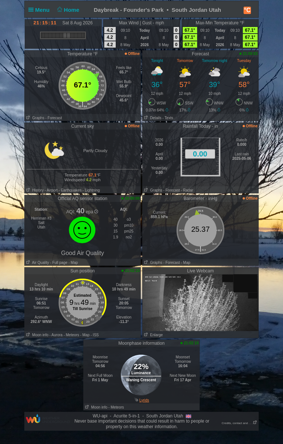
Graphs (34, 118)
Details (152, 118)
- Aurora (56, 335)
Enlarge (153, 335)
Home (68, 10)
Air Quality (37, 263)
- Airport (51, 190)
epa (92, 211)
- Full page (58, 263)
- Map (72, 263)
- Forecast (53, 118)
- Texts (168, 118)
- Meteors (71, 335)
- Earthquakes (70, 190)
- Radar (187, 190)
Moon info (36, 335)
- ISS (95, 335)
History (34, 190)
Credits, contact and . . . (239, 423)
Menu (40, 10)
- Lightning (91, 190)
